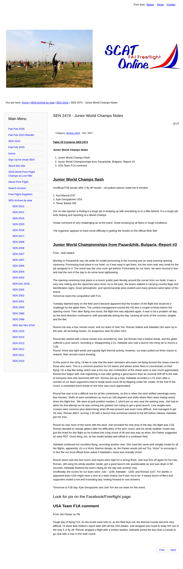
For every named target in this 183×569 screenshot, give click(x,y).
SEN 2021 (18, 212)
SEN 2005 (18, 271)
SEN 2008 (18, 248)
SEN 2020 (18, 224)
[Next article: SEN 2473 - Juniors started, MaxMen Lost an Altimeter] (173, 550)
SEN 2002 (18, 295)
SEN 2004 (18, 289)
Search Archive (17, 188)
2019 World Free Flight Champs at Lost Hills (21, 173)
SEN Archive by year (42, 102)
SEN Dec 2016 (21, 283)
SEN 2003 (18, 277)
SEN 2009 (18, 241)
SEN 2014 (18, 337)
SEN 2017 (18, 236)
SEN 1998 (18, 319)
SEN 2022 (18, 206)
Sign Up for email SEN (21, 159)
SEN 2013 (18, 343)
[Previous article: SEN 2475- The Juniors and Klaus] (162, 550)
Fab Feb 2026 (16, 128)
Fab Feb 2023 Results (21, 134)
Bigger (150, 4)
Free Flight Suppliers (20, 194)
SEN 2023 (14, 141)
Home (25, 102)
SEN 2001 (18, 301)
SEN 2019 (18, 218)
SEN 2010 (18, 360)
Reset (160, 4)
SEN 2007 (18, 253)
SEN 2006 (18, 265)
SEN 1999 (18, 313)
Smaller (171, 4)
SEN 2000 (18, 307)
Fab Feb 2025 (16, 147)
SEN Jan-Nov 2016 (23, 325)
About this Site (16, 165)
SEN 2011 (18, 355)
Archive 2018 (73, 133)
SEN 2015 (18, 331)
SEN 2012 (18, 349)
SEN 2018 (62, 102)
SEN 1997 (18, 259)
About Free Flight (18, 181)
